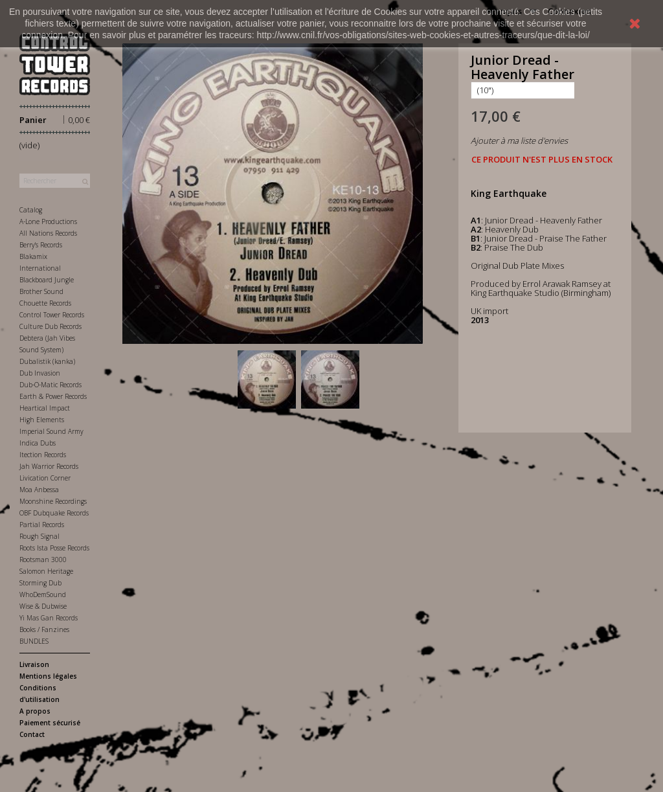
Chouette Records (45, 303)
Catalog (30, 209)
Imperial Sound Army (51, 431)
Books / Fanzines (44, 629)
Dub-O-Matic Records (50, 384)
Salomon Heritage (46, 571)
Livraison (34, 664)
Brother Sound (41, 291)
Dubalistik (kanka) (47, 361)
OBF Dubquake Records (54, 512)
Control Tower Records (51, 314)
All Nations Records (48, 233)
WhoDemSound (42, 594)
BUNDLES (34, 641)
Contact (32, 734)
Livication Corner (45, 477)
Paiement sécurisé (49, 722)
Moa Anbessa (39, 489)
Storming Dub (40, 582)
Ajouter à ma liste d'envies (519, 140)
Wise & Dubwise (43, 606)
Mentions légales (48, 676)
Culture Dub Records (50, 326)
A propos (35, 711)
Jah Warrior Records (48, 466)
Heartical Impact (44, 408)
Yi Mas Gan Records (48, 617)
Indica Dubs (37, 442)
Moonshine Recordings (53, 501)
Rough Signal (39, 536)
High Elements (41, 419)
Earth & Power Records (53, 396)
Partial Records (41, 524)
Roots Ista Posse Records (54, 547)
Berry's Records (40, 244)
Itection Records (42, 454)
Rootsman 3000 (43, 559)
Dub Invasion (39, 373)
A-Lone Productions (48, 221)
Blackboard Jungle (46, 279)
